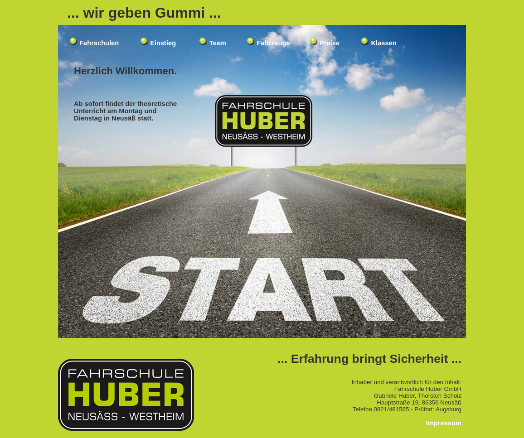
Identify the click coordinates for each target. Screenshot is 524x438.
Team (217, 43)
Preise (330, 43)
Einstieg (163, 43)
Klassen (383, 43)
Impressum (443, 423)
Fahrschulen (99, 43)
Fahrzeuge (273, 43)
